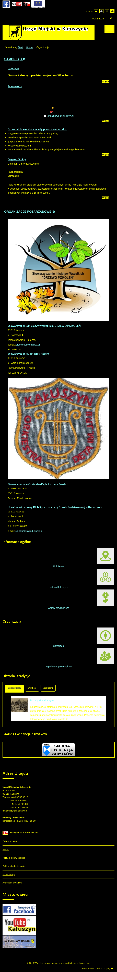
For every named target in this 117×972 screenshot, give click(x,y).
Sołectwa (13, 68)
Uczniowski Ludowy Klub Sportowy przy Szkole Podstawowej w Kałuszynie (55, 507)
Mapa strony (9, 874)
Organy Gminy (17, 159)
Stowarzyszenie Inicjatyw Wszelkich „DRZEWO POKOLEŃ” (45, 325)
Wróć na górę (105, 968)
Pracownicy (15, 86)
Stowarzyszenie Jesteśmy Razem (28, 353)
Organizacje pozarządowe (79, 658)
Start (20, 47)
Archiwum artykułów (12, 882)
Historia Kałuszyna (81, 578)
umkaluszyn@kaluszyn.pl (60, 116)
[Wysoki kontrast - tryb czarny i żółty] (107, 11)
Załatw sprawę (10, 841)
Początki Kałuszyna (42, 700)
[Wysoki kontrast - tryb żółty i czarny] (112, 11)
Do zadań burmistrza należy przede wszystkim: (37, 129)
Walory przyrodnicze (81, 599)
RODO (6, 849)
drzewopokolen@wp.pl (28, 344)
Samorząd (83, 637)
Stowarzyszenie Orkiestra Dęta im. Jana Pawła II (38, 484)
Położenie (83, 558)
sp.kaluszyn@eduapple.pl (28, 531)
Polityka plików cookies (14, 858)
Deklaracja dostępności (14, 866)
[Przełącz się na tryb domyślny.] (96, 11)
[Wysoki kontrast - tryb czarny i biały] (101, 11)
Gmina (29, 47)
